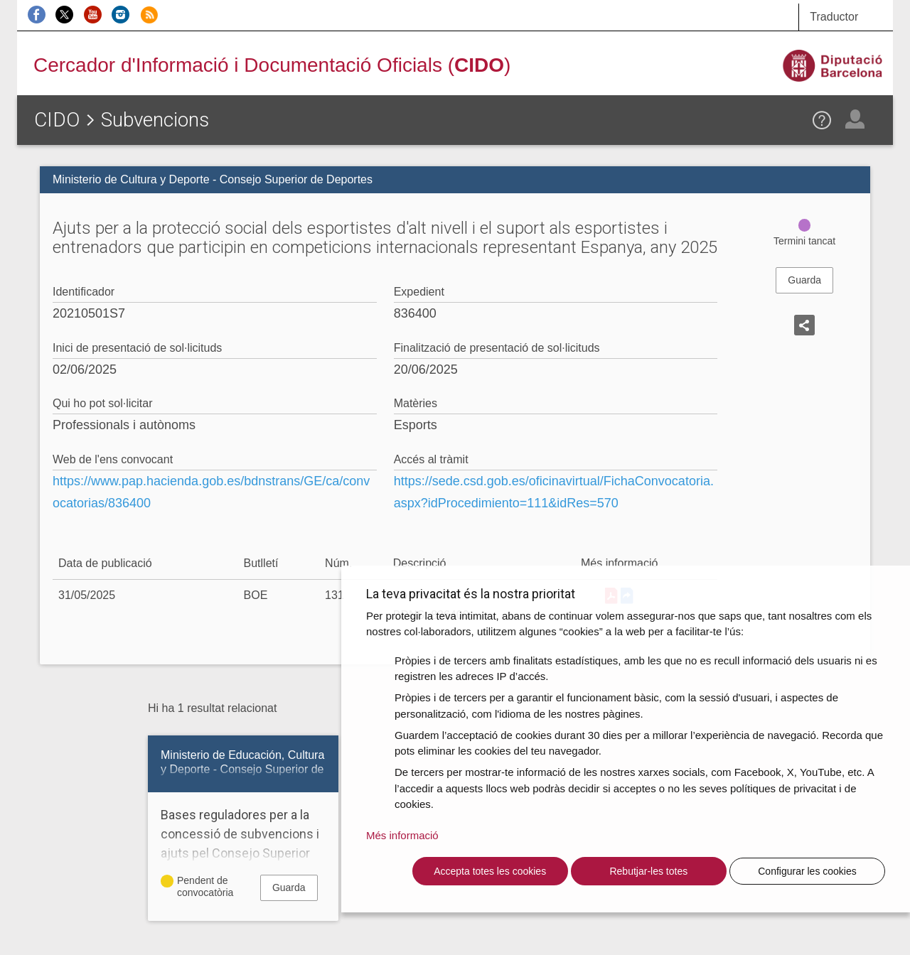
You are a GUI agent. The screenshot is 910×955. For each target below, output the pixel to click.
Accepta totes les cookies (490, 871)
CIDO (57, 119)
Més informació (402, 835)
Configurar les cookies (807, 871)
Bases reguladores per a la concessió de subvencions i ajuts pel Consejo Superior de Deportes (243, 843)
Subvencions (155, 119)
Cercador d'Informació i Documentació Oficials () (271, 65)
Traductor (834, 17)
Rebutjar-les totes (648, 871)
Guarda (804, 280)
